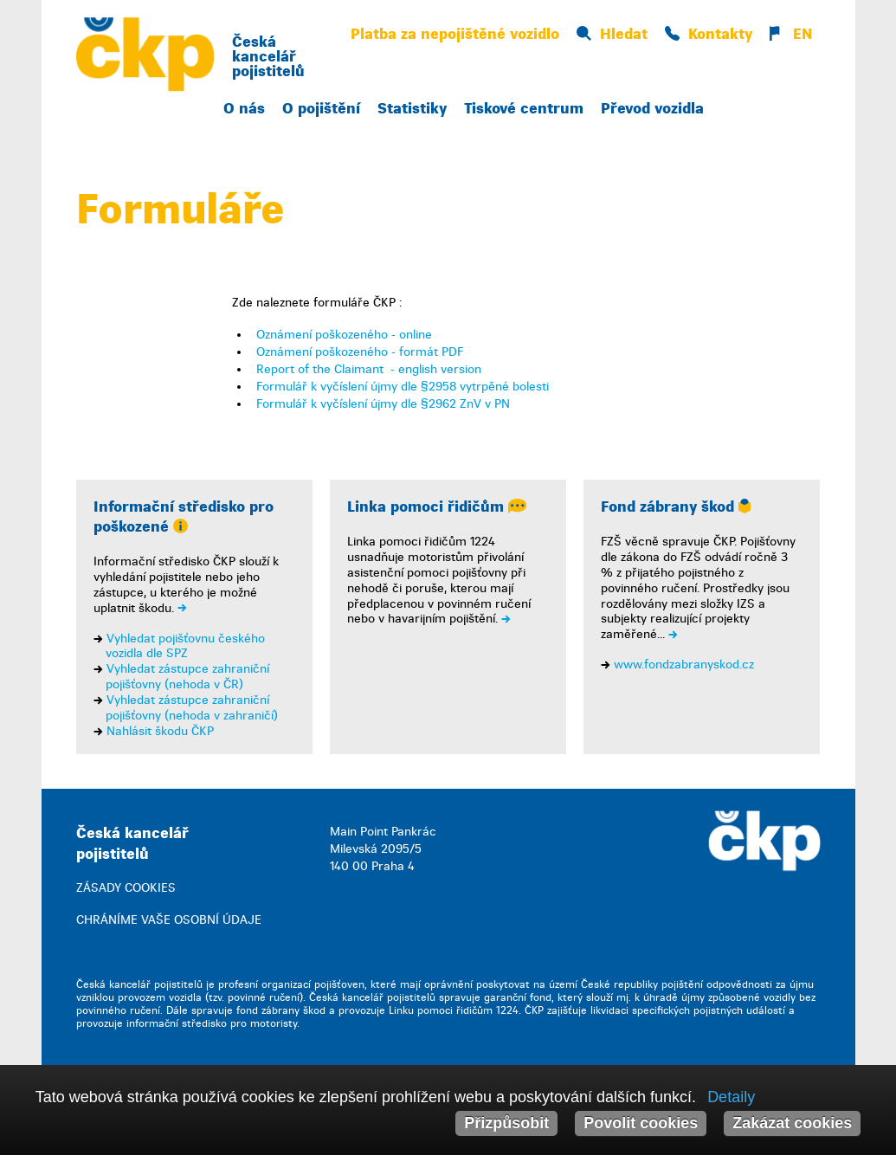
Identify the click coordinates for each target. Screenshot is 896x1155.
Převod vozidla (652, 109)
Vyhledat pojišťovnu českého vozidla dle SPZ (185, 646)
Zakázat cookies (792, 1123)
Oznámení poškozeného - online (344, 334)
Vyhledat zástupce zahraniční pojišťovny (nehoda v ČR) (187, 676)
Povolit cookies (640, 1123)
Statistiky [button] (412, 109)
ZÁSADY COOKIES (126, 888)
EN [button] (791, 34)
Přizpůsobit (506, 1123)
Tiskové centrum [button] (523, 109)
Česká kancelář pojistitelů (268, 57)
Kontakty (708, 34)
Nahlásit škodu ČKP (160, 731)
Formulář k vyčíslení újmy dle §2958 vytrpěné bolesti (402, 386)
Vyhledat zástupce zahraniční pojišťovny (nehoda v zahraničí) (192, 708)
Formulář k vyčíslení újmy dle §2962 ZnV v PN (383, 404)
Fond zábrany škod (676, 507)
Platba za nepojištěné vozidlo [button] (455, 34)
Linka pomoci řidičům (436, 507)
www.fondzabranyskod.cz (684, 664)
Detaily (731, 1097)
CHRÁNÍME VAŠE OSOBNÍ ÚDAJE (168, 920)
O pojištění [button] (321, 109)
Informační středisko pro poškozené (183, 517)
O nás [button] (244, 109)
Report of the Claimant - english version (368, 369)
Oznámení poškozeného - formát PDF (359, 352)
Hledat (612, 34)
